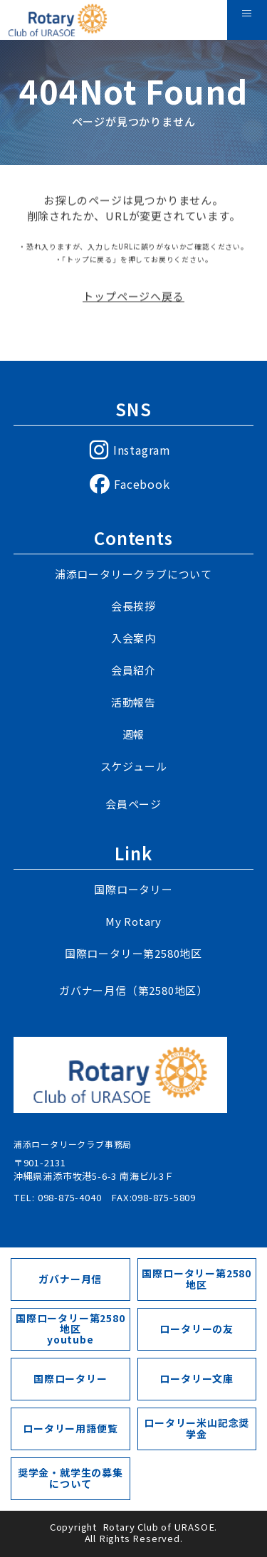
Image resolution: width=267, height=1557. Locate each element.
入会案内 (133, 638)
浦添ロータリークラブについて (133, 574)
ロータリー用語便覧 (70, 1428)
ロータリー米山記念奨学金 (196, 1427)
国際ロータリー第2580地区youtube (70, 1329)
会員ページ (133, 803)
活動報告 (133, 702)
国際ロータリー (133, 889)
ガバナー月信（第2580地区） (133, 990)
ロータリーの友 (196, 1328)
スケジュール (133, 766)
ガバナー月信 (70, 1279)
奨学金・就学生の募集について (70, 1477)
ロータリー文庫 (196, 1378)
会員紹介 (133, 670)
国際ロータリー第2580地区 (133, 953)
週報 (133, 734)
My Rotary (133, 921)
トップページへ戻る (133, 300)
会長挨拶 (133, 606)
